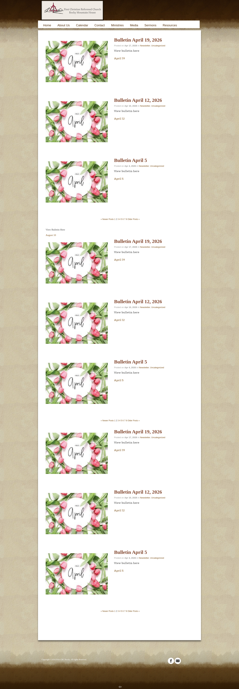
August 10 (51, 235)
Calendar (82, 25)
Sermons (150, 25)
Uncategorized (158, 45)
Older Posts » (133, 219)
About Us (63, 25)
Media (134, 25)
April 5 (118, 178)
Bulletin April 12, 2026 (138, 100)
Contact (99, 25)
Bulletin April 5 (130, 160)
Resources (170, 25)
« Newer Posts (107, 219)
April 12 (119, 118)
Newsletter (145, 45)
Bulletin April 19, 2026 (138, 40)
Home (47, 25)
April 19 (119, 58)
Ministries (117, 25)
